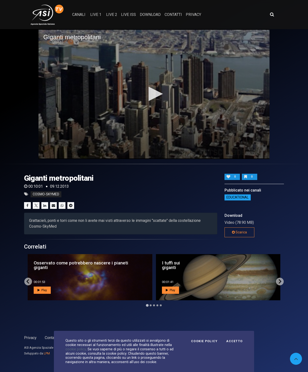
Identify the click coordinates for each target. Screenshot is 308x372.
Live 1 (95, 14)
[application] (154, 94)
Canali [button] (78, 14)
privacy (193, 14)
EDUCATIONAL (237, 197)
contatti (173, 14)
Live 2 (111, 14)
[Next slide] (280, 281)
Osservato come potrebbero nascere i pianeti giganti (81, 265)
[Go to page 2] (151, 305)
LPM (47, 353)
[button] (154, 93)
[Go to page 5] (161, 305)
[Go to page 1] (147, 305)
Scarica (239, 232)
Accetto (234, 341)
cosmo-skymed (46, 194)
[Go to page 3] (154, 305)
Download (150, 14)
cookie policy (75, 349)
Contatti (51, 337)
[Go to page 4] (157, 305)
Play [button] (42, 290)
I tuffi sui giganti (171, 265)
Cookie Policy (204, 341)
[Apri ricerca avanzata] (272, 14)
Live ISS (128, 14)
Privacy (30, 337)
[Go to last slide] (28, 281)
